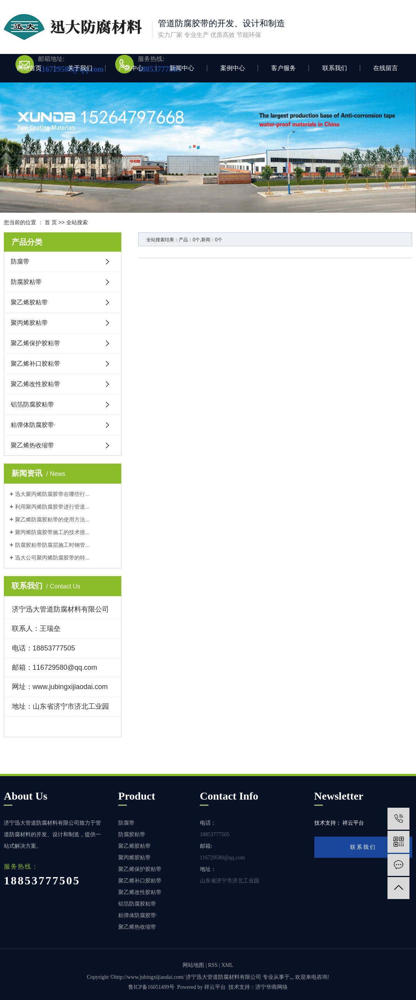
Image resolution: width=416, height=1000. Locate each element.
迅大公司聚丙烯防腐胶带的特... (52, 558)
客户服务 (283, 68)
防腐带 (20, 261)
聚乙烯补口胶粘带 (35, 363)
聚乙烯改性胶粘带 (35, 384)
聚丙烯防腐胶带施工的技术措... (52, 532)
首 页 (51, 222)
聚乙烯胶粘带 (29, 302)
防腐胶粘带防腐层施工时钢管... (52, 545)
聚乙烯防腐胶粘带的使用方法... (52, 519)
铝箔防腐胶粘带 (32, 404)
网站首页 (29, 68)
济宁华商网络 (271, 987)
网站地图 (193, 965)
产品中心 (131, 68)
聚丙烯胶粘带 (29, 322)
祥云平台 (215, 987)
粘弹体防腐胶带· (33, 425)
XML (227, 965)
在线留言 (385, 68)
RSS (213, 965)
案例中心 (232, 68)
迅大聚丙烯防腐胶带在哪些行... (52, 494)
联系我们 (334, 68)
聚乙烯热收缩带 (32, 445)
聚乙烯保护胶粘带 (35, 343)
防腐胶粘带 (26, 282)
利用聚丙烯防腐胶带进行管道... (52, 507)
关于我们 (80, 68)
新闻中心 (181, 68)
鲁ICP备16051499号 (151, 987)
